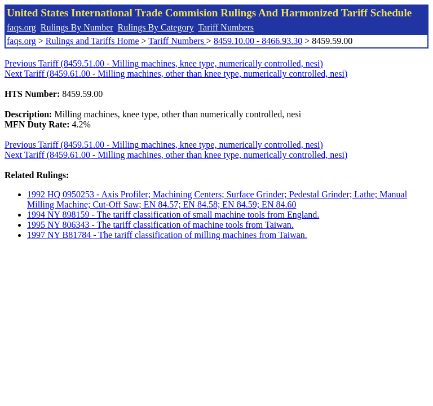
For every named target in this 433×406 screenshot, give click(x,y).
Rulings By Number (77, 27)
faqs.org (21, 27)
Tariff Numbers (226, 27)
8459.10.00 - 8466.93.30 (258, 41)
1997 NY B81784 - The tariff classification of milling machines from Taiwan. (167, 235)
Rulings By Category (156, 27)
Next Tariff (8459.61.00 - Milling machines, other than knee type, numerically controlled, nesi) (176, 73)
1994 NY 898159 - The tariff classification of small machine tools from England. (173, 214)
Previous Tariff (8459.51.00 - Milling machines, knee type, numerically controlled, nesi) (164, 63)
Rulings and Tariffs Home (92, 41)
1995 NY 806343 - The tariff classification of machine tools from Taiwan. (160, 225)
